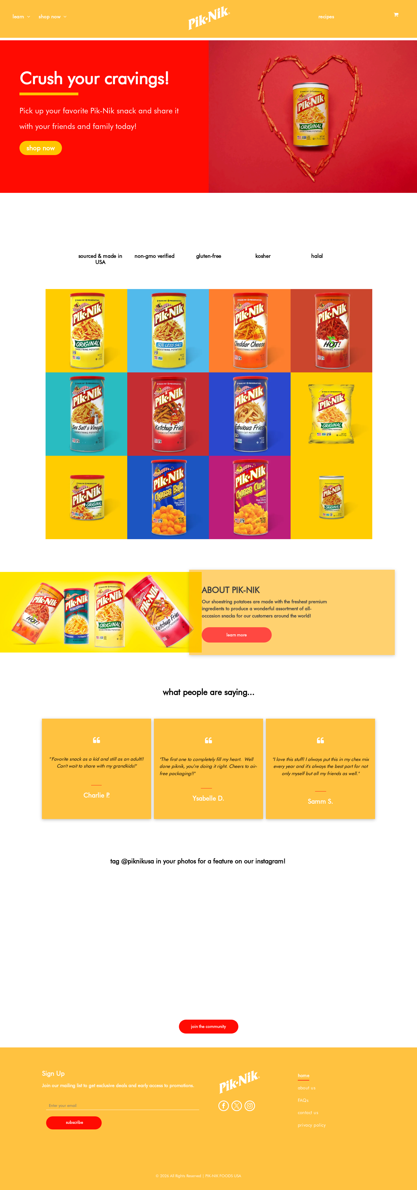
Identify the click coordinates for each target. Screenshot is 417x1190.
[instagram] (249, 1106)
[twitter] (236, 1106)
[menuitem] (21, 16)
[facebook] (223, 1106)
